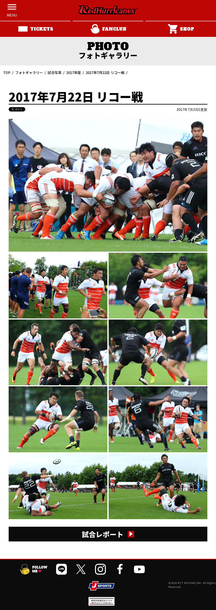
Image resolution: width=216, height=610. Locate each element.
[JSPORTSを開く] (101, 585)
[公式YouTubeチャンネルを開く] (139, 569)
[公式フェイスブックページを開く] (119, 569)
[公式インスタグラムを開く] (100, 569)
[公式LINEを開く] (61, 569)
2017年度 (73, 72)
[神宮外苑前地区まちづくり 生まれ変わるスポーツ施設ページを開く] (101, 604)
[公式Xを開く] (81, 569)
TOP (6, 72)
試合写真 (54, 72)
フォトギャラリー (29, 72)
